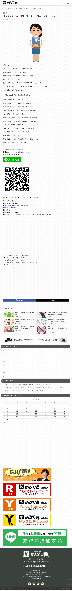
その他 (5, 354)
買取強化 (43, 390)
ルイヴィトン (8, 390)
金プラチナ (38, 387)
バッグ (15, 390)
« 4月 (5, 422)
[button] (68, 2)
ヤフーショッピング (9, 384)
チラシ (5, 361)
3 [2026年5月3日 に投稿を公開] (7, 408)
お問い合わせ (12, 589)
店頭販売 (19, 384)
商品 (4, 365)
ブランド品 (30, 387)
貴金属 (38, 384)
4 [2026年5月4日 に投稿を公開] (17, 408)
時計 (23, 387)
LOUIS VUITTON (28, 384)
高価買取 (22, 390)
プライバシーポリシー (21, 589)
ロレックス (52, 387)
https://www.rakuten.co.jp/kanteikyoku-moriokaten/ (34, 214)
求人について (4, 589)
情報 (4, 369)
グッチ (17, 387)
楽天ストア (30, 390)
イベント (5, 357)
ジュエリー (60, 387)
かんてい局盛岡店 (9, 387)
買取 (4, 372)
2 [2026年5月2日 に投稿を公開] (64, 405)
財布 (37, 390)
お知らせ (5, 350)
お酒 (45, 387)
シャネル (57, 384)
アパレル (49, 384)
